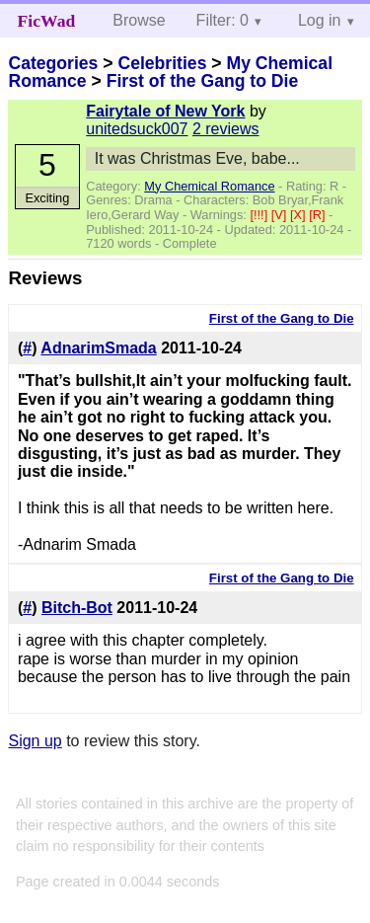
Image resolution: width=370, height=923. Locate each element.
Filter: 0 (222, 20)
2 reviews (225, 128)
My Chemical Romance (209, 186)
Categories (53, 63)
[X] (299, 214)
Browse (138, 20)
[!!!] (260, 214)
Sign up (34, 740)
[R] (319, 214)
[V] (280, 214)
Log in (319, 20)
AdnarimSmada (98, 348)
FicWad (47, 21)
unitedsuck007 (136, 128)
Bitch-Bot (76, 607)
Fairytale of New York (165, 111)
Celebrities (161, 63)
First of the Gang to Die (203, 81)
